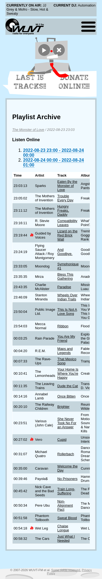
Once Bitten (66, 396)
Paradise (64, 287)
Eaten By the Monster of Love (67, 186)
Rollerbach (65, 454)
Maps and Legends (65, 351)
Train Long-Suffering (66, 491)
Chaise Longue (63, 528)
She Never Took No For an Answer (66, 423)
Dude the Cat (67, 386)
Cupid (61, 440)
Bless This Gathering (65, 276)
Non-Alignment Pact (65, 505)
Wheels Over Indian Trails (67, 297)
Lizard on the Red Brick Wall (67, 235)
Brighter (63, 407)
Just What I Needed (66, 538)
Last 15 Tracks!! (30, 82)
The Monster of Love (28, 130)
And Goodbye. (65, 252)
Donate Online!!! (74, 82)
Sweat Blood (67, 518)
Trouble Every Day (65, 198)
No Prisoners (67, 479)
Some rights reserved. (66, 570)
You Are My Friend (66, 338)
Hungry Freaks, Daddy (63, 210)
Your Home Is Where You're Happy (67, 373)
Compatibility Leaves (67, 223)
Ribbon (63, 326)
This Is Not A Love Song (67, 311)
